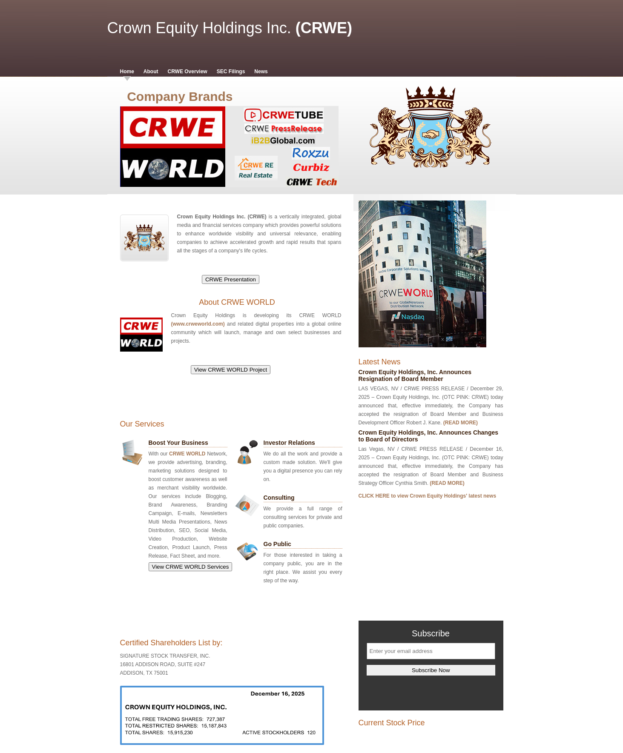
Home (127, 71)
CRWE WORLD (187, 454)
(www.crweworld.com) (198, 324)
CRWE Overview (187, 71)
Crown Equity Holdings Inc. (199, 28)
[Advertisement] (237, 399)
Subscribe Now (431, 670)
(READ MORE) (460, 423)
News (260, 71)
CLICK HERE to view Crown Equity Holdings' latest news (428, 496)
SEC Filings (231, 71)
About (151, 71)
